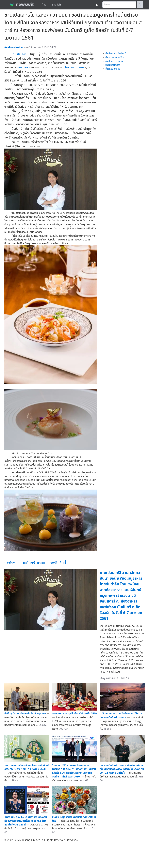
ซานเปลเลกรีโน (20, 54)
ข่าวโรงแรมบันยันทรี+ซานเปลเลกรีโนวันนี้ (35, 563)
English (56, 5)
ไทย (44, 5)
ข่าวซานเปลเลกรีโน (114, 57)
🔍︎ (140, 4)
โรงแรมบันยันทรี (74, 67)
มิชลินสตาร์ (24, 67)
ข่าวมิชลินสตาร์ (112, 65)
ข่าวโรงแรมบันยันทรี (115, 53)
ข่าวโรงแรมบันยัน (114, 61)
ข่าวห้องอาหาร (112, 69)
